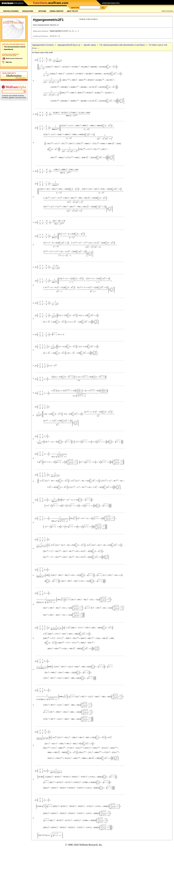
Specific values (90, 45)
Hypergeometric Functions (43, 45)
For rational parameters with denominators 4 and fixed (122, 45)
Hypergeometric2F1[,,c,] (68, 45)
